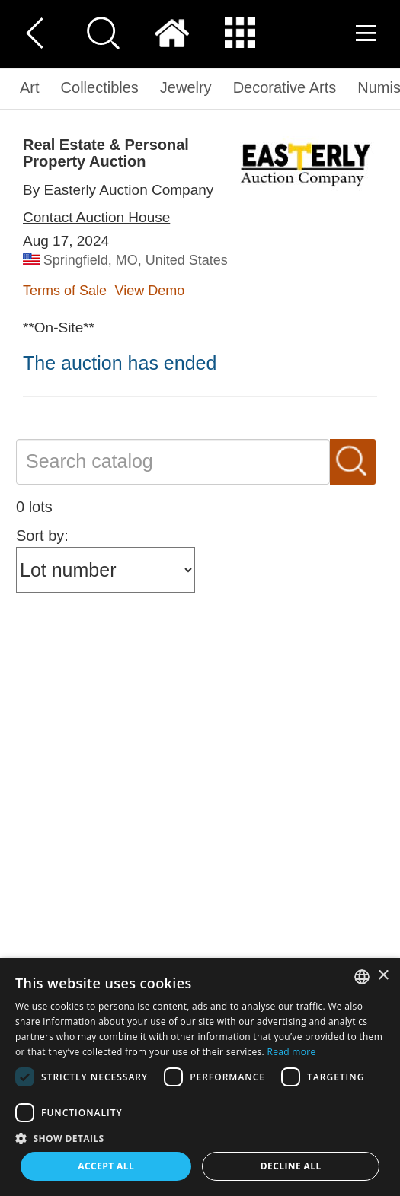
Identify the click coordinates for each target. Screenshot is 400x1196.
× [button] (383, 975)
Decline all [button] (291, 1165)
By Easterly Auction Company (118, 190)
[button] (200, 1138)
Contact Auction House (96, 217)
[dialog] (200, 1077)
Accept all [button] (106, 1165)
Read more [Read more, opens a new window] (291, 1051)
